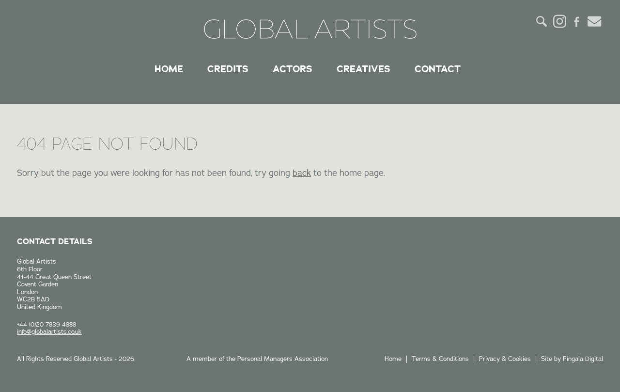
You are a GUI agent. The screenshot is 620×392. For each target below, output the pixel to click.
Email (594, 21)
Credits (227, 69)
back (302, 173)
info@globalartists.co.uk (49, 332)
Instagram (559, 21)
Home (169, 69)
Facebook (577, 21)
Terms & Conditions (440, 359)
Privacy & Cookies (505, 359)
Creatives (363, 69)
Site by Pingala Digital (572, 359)
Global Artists (310, 29)
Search (542, 21)
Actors (292, 69)
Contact (438, 69)
